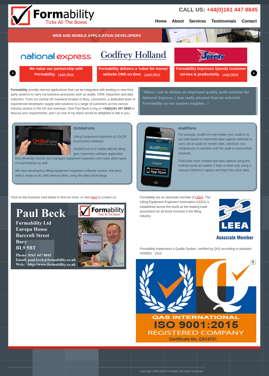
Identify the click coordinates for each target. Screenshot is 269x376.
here (94, 197)
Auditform (187, 128)
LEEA (199, 197)
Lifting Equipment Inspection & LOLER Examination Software (99, 139)
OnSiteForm (84, 128)
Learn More (66, 74)
